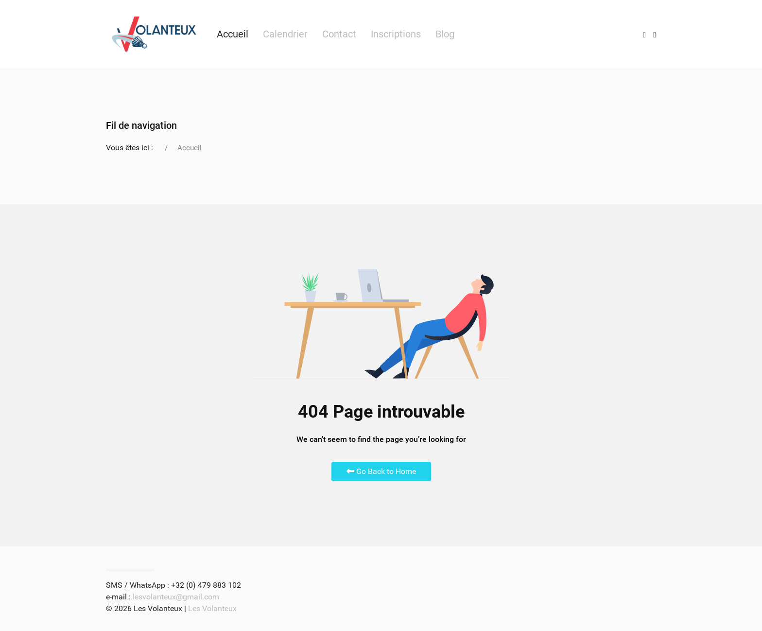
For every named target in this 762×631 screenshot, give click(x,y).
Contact (339, 34)
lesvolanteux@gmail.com (176, 596)
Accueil (232, 34)
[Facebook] (654, 34)
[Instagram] (644, 34)
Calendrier (285, 34)
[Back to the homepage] (154, 34)
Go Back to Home (381, 471)
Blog (444, 34)
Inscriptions (396, 34)
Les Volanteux (212, 608)
